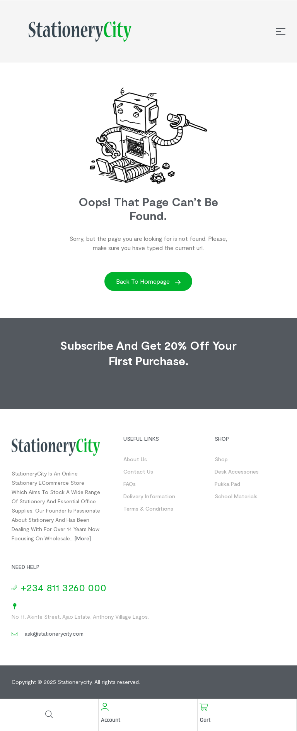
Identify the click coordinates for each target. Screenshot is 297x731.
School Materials (236, 496)
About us (135, 459)
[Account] (105, 707)
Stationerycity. (75, 682)
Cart (205, 720)
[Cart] (204, 707)
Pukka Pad (227, 484)
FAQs (129, 484)
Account (111, 720)
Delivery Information (149, 496)
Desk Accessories (237, 471)
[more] (83, 538)
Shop (221, 459)
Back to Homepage (148, 281)
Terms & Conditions (148, 508)
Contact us (138, 471)
